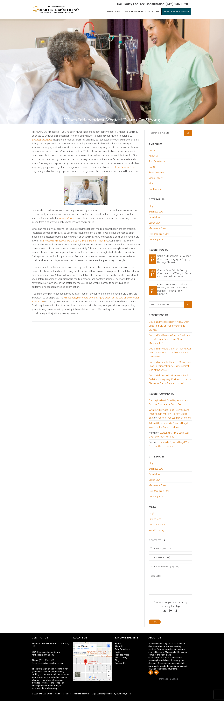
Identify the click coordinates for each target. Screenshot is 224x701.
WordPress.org (156, 530)
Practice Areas (156, 172)
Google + (156, 672)
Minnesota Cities (157, 228)
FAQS (152, 167)
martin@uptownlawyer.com (51, 663)
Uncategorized (156, 239)
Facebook (150, 672)
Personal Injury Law (159, 234)
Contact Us (155, 189)
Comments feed (157, 524)
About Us (154, 156)
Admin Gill (154, 423)
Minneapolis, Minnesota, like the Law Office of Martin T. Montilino (74, 240)
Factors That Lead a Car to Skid (165, 404)
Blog (151, 183)
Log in (152, 513)
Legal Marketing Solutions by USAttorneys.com (111, 694)
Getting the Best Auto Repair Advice (168, 400)
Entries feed (155, 519)
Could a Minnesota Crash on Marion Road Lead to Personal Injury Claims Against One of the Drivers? (170, 366)
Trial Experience (157, 161)
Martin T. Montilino (57, 9)
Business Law (156, 211)
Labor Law (154, 222)
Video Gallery (155, 178)
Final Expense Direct (125, 167)
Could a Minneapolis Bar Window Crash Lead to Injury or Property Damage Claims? (174, 259)
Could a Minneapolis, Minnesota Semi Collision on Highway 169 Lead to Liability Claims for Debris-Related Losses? (170, 379)
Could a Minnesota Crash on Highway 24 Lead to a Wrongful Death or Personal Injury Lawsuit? (173, 289)
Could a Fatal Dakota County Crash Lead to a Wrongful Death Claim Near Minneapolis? (174, 273)
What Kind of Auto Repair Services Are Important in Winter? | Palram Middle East (169, 413)
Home (152, 150)
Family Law (155, 217)
